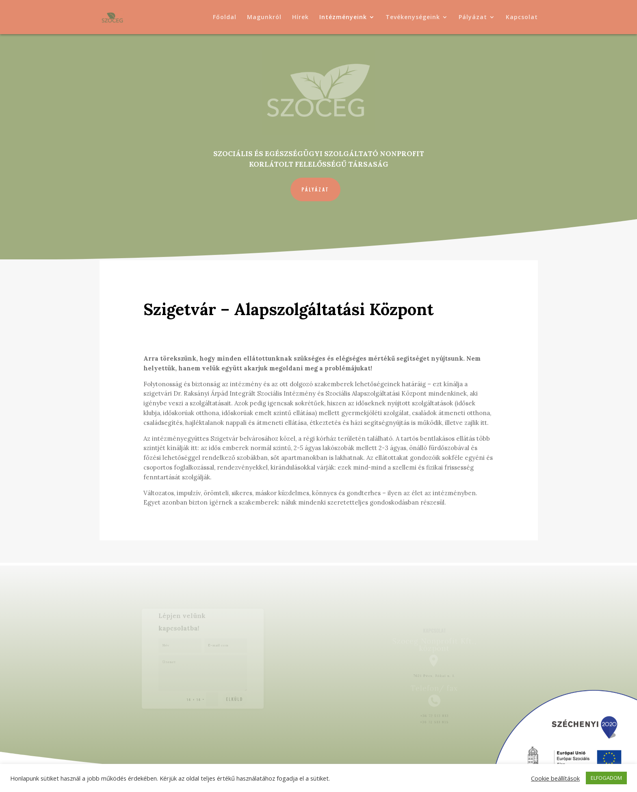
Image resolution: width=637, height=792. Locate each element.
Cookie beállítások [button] (555, 778)
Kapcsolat (522, 17)
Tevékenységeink (413, 17)
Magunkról (264, 17)
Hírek (300, 17)
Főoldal (224, 17)
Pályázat (473, 17)
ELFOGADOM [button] (606, 777)
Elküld (230, 694)
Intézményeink (343, 17)
